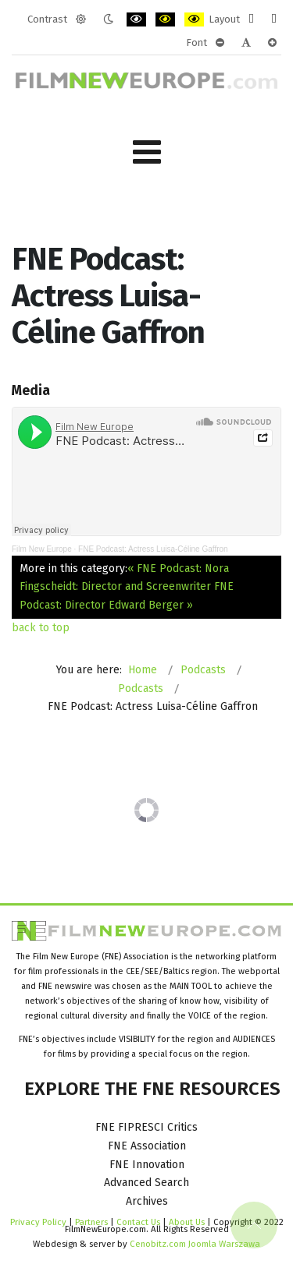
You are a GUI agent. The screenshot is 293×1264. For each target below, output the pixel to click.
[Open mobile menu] (147, 152)
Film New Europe (42, 549)
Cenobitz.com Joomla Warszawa (195, 1243)
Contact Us (139, 1221)
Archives (147, 1201)
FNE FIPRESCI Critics (146, 1127)
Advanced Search (146, 1182)
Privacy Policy (38, 1221)
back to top (41, 627)
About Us (187, 1221)
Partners (91, 1221)
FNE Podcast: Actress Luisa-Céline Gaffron (153, 549)
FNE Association (147, 1146)
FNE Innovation (146, 1164)
